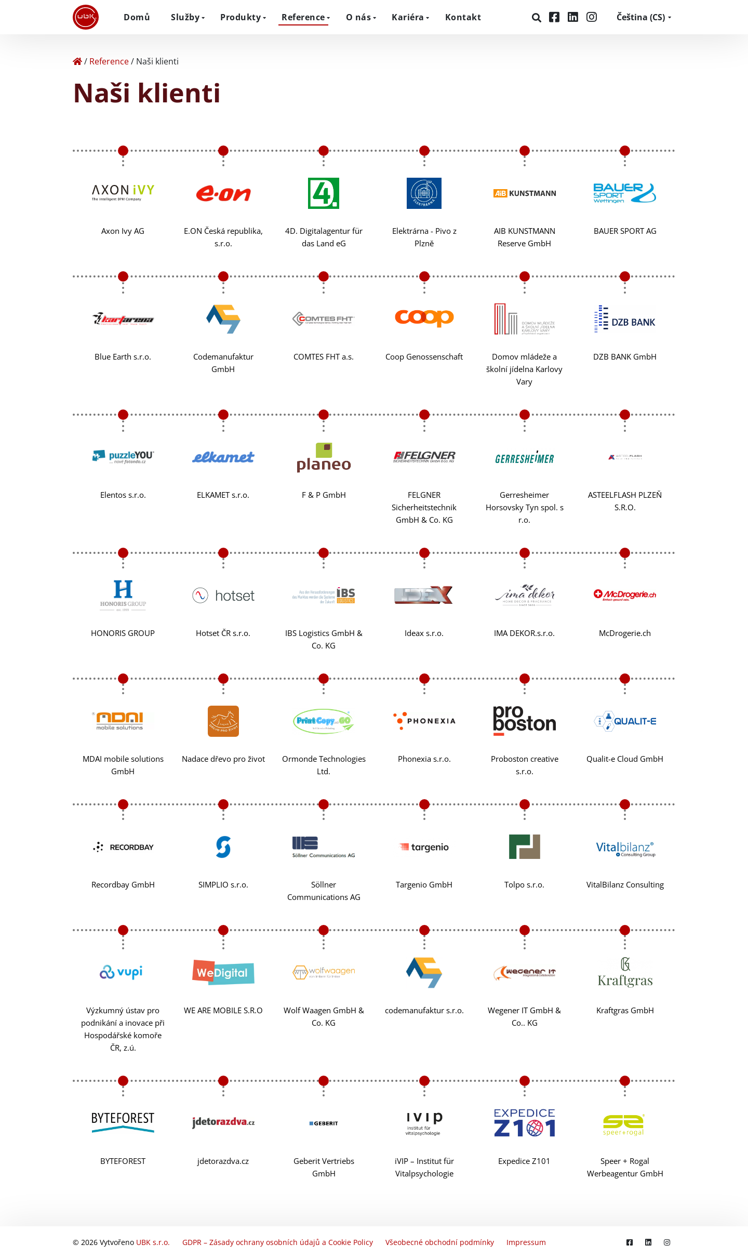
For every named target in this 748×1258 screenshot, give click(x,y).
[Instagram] (591, 17)
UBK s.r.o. (153, 1242)
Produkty (240, 17)
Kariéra (408, 17)
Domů (137, 17)
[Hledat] (538, 17)
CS (641, 17)
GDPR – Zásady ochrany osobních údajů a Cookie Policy (277, 1242)
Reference (303, 17)
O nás (358, 17)
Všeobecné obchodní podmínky (439, 1242)
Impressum (526, 1242)
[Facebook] (556, 17)
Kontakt (463, 17)
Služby (185, 17)
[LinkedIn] (574, 17)
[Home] (77, 61)
